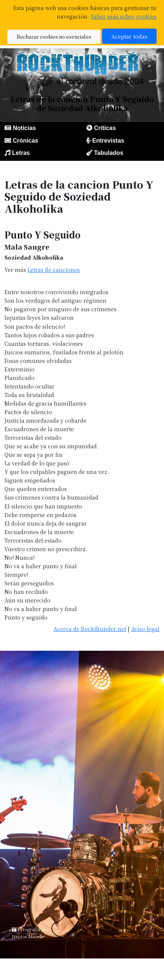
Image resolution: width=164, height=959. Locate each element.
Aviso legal (145, 629)
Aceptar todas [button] (129, 36)
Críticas (105, 128)
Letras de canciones (53, 269)
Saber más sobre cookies (124, 16)
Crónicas (25, 140)
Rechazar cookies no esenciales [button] (54, 36)
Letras (21, 153)
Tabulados (108, 153)
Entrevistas (108, 140)
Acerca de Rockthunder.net (89, 629)
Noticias (24, 128)
